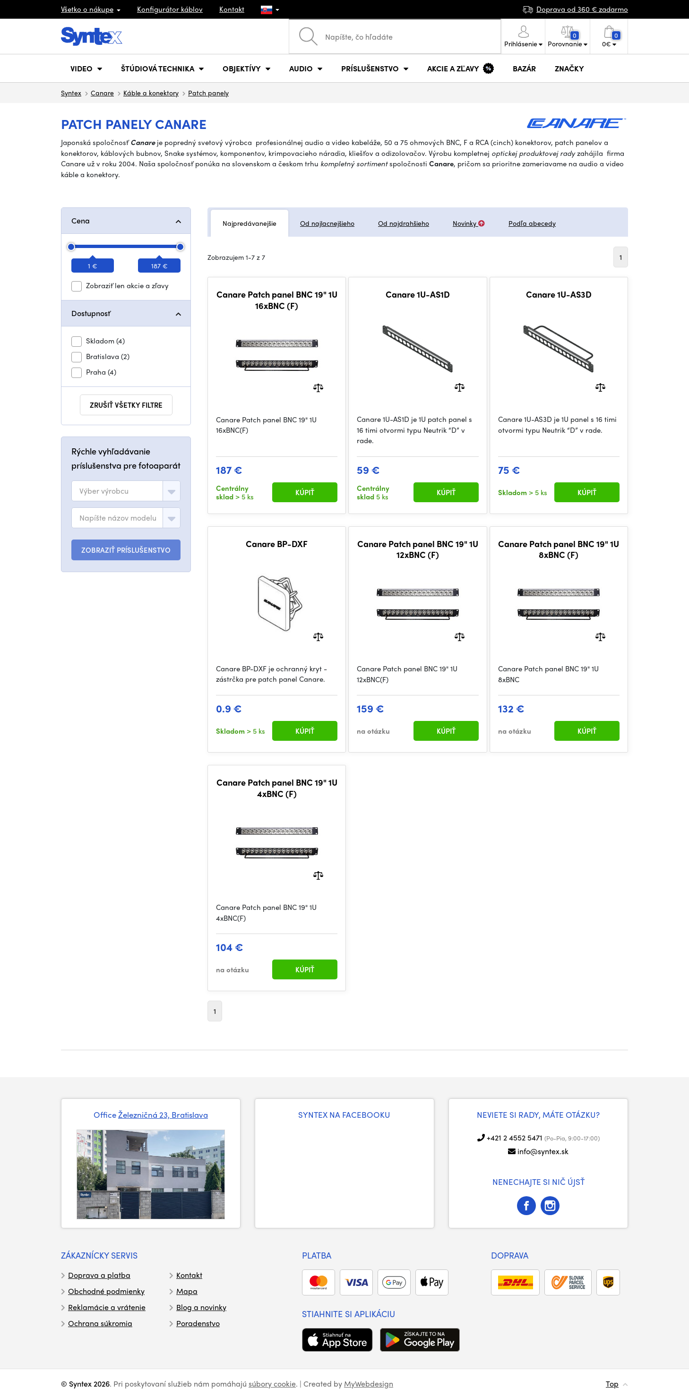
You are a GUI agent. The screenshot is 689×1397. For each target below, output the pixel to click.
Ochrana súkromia (100, 1323)
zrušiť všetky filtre (126, 405)
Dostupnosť (90, 313)
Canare (102, 92)
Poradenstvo (198, 1323)
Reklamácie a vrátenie (107, 1307)
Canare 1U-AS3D (559, 294)
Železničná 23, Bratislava (163, 1114)
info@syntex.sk (542, 1151)
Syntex (71, 92)
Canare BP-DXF (277, 543)
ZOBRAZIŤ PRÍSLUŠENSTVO (126, 550)
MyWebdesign (368, 1383)
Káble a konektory (151, 92)
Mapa (187, 1291)
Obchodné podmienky (106, 1291)
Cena (80, 220)
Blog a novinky (201, 1307)
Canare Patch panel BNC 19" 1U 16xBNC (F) (276, 300)
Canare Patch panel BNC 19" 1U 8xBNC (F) (558, 549)
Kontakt (231, 9)
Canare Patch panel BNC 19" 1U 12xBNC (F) (417, 549)
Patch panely (208, 92)
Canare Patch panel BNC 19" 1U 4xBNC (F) (276, 788)
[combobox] (126, 490)
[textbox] (104, 490)
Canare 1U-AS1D (418, 294)
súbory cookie (272, 1383)
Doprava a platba (99, 1274)
